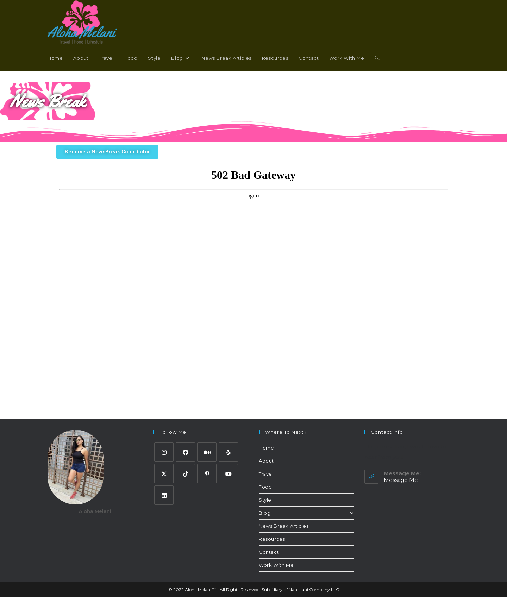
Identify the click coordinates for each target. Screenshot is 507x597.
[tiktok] (185, 473)
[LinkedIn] (164, 495)
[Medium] (207, 452)
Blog (306, 513)
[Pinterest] (207, 473)
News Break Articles (283, 526)
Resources (272, 539)
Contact (269, 552)
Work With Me (276, 565)
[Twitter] (164, 473)
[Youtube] (228, 473)
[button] (107, 152)
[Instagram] (164, 452)
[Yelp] (228, 452)
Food (265, 487)
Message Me (401, 480)
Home (266, 448)
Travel (266, 474)
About (266, 461)
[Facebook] (185, 452)
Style (265, 500)
